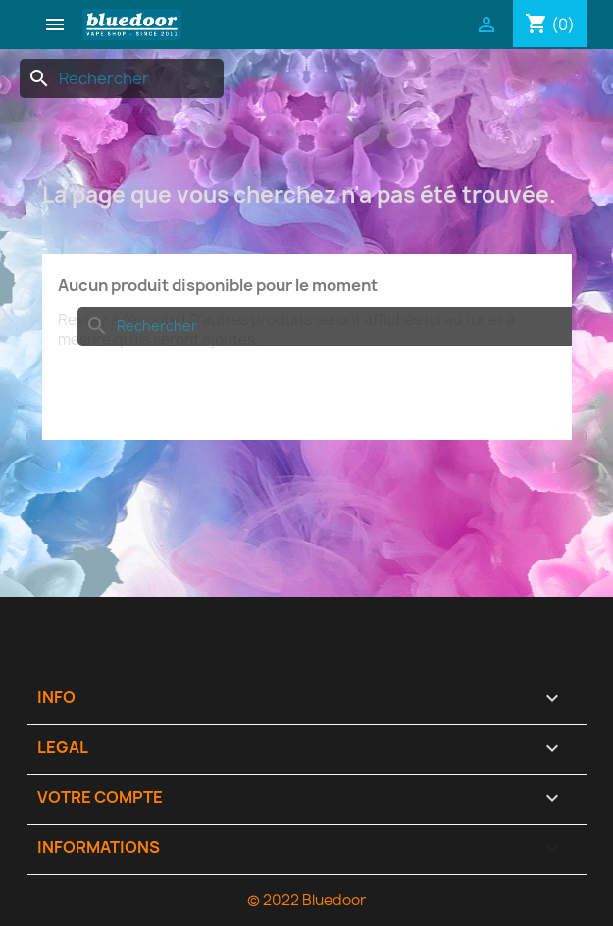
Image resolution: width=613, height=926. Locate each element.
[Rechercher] (122, 78)
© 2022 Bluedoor (306, 900)
